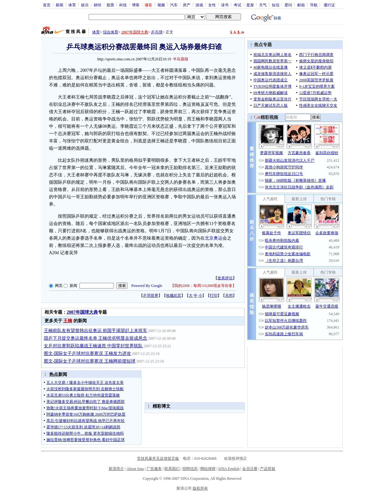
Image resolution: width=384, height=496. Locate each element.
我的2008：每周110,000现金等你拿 (203, 285)
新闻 (59, 5)
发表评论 (225, 278)
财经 (97, 5)
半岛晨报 (180, 59)
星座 (250, 5)
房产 (186, 5)
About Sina (135, 468)
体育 (72, 5)
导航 (314, 5)
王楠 (67, 320)
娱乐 (85, 5)
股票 (110, 5)
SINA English (228, 468)
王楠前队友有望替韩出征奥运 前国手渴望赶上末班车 (95, 330)
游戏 (199, 5)
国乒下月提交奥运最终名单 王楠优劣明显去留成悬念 (95, 338)
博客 (136, 5)
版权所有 (200, 488)
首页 (47, 5)
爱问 (288, 5)
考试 (237, 5)
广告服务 (154, 468)
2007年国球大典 (134, 32)
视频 (161, 5)
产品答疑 (267, 468)
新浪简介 (116, 468)
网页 (59, 285)
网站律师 (208, 468)
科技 (123, 5)
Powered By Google (146, 285)
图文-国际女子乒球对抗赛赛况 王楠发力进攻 (87, 353)
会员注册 (249, 468)
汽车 (174, 5)
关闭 (229, 295)
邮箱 (301, 5)
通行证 (329, 5)
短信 (275, 5)
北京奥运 (214, 238)
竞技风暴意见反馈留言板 (158, 458)
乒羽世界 (150, 295)
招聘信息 (190, 468)
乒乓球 (156, 32)
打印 (213, 295)
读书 (225, 5)
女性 (212, 5)
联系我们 (172, 468)
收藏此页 (173, 295)
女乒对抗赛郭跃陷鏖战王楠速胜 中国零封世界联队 (93, 345)
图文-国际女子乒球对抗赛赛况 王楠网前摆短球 (89, 361)
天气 (263, 5)
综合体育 (110, 32)
